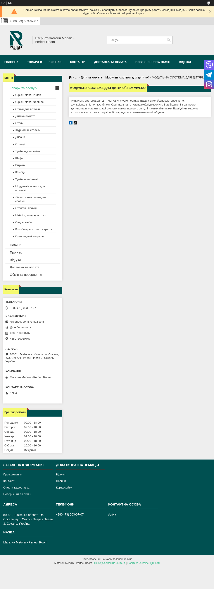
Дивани (20, 137)
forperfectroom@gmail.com (27, 321)
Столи (19, 123)
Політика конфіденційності (144, 563)
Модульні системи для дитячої (126, 77)
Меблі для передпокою (30, 215)
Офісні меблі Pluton (28, 95)
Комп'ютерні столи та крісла (33, 229)
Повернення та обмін (152, 62)
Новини (15, 245)
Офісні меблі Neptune (29, 102)
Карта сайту (64, 487)
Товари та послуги (24, 88)
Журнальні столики (27, 130)
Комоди (20, 172)
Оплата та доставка (16, 487)
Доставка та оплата (110, 62)
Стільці (20, 144)
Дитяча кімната (91, 77)
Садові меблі (23, 222)
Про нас (54, 62)
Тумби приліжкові (26, 179)
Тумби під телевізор (28, 151)
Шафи (19, 158)
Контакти (77, 62)
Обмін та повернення (26, 274)
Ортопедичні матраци (29, 236)
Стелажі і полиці (26, 208)
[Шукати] (169, 40)
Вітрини (20, 165)
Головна (11, 62)
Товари (33, 62)
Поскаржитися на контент (109, 563)
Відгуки (185, 62)
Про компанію (12, 474)
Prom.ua (127, 559)
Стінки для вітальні (27, 109)
